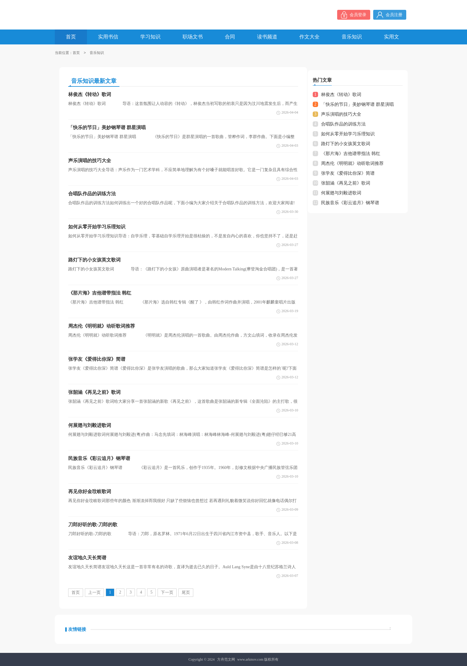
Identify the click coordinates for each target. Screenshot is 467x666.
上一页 (94, 592)
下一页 (167, 592)
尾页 (186, 592)
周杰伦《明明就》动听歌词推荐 (352, 163)
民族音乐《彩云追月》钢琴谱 (350, 202)
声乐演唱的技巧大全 (341, 114)
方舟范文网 (226, 659)
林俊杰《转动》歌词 (341, 94)
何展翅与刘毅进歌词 (341, 192)
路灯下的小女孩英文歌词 (345, 143)
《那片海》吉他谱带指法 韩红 (350, 153)
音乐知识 (97, 53)
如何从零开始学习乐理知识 (348, 133)
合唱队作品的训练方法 (343, 124)
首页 (76, 53)
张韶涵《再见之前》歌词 (345, 183)
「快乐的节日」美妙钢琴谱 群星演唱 (357, 104)
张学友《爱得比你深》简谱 (348, 173)
